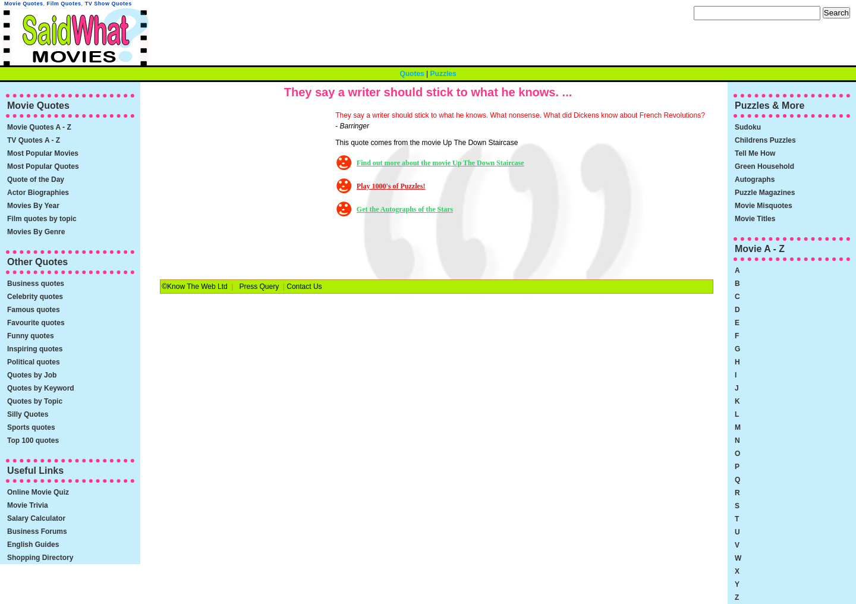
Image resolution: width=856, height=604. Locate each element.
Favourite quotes (36, 323)
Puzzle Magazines (765, 192)
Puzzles (443, 74)
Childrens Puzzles (765, 140)
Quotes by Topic (34, 401)
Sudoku (748, 127)
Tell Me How (755, 153)
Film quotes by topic (42, 219)
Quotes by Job (31, 375)
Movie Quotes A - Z (39, 127)
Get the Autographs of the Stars (405, 209)
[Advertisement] (246, 184)
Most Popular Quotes (43, 166)
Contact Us (304, 286)
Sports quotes (31, 427)
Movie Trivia (27, 505)
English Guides (33, 544)
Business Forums (37, 531)
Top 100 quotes (33, 440)
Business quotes (35, 283)
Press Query (259, 286)
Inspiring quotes (34, 349)
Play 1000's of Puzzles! (391, 186)
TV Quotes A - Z (33, 140)
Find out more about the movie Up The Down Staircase (440, 163)
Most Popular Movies (42, 153)
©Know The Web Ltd (194, 286)
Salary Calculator (36, 518)
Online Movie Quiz (38, 492)
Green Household (764, 166)
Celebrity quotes (35, 296)
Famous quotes (33, 310)
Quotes (411, 74)
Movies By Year (33, 206)
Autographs (755, 179)
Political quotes (33, 362)
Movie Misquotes (763, 206)
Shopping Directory (40, 557)
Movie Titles (755, 219)
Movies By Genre (36, 232)
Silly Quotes (27, 414)
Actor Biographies (38, 192)
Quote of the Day (35, 179)
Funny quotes (30, 336)
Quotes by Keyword (40, 388)
